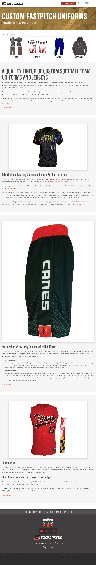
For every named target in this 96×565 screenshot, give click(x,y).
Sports (8, 34)
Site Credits (65, 555)
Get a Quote (7, 108)
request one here (79, 204)
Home (3, 34)
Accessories (79, 57)
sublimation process (15, 188)
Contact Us (57, 512)
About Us (50, 512)
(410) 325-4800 (83, 3)
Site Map (72, 555)
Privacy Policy (90, 555)
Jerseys (37, 57)
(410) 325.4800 (48, 547)
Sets (16, 57)
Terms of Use (80, 555)
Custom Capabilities (35, 512)
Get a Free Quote (68, 3)
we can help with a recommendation (55, 182)
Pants (58, 57)
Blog (44, 512)
